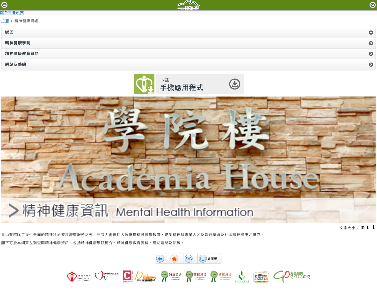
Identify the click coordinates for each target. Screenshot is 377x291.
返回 (9, 32)
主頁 (5, 21)
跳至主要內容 (12, 13)
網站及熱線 (15, 64)
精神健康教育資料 (22, 54)
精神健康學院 (17, 43)
